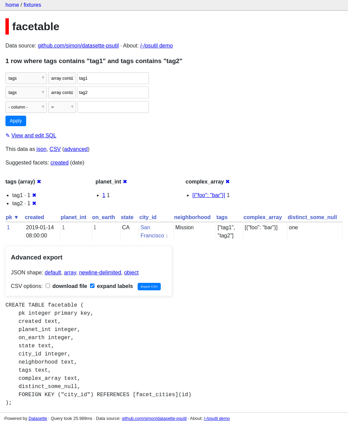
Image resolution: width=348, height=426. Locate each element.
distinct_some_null (312, 217)
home (12, 5)
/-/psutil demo (156, 46)
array (70, 272)
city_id (148, 217)
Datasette (38, 418)
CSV (55, 149)
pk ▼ (12, 217)
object (131, 272)
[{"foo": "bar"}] (208, 195)
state (127, 217)
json (42, 149)
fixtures (32, 5)
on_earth (103, 217)
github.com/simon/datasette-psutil (78, 46)
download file (66, 286)
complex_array (263, 217)
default (53, 272)
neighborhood (192, 217)
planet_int (73, 217)
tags (222, 217)
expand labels (111, 286)
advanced (76, 149)
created (60, 163)
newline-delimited (100, 272)
